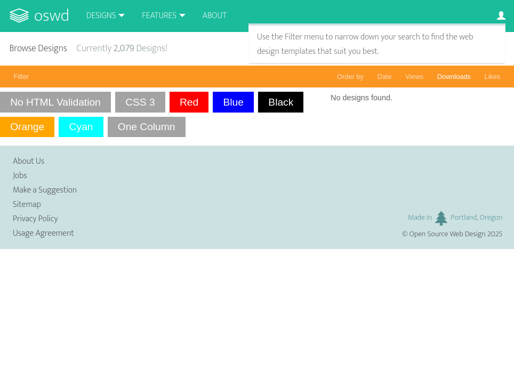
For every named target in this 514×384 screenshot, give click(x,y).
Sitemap (27, 204)
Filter (21, 77)
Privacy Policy (35, 219)
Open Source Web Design (447, 234)
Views (414, 77)
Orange (27, 126)
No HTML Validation (55, 102)
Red (189, 102)
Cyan (81, 126)
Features (159, 16)
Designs (101, 16)
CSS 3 (140, 102)
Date (385, 77)
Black (280, 102)
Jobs (20, 176)
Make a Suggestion (45, 190)
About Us (28, 161)
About (215, 16)
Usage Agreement (43, 233)
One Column (146, 126)
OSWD (51, 16)
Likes (493, 77)
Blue (233, 102)
